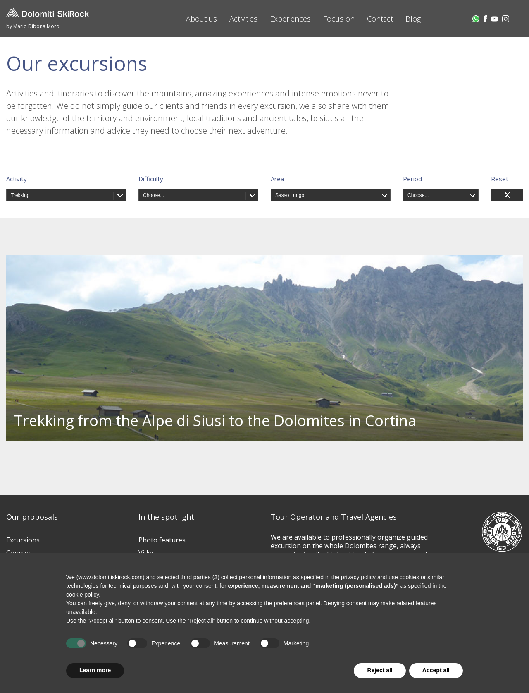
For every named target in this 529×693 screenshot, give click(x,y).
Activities (243, 19)
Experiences (290, 19)
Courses (19, 552)
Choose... (153, 195)
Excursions (23, 539)
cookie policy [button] (82, 594)
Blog (413, 19)
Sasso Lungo (289, 195)
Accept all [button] (436, 670)
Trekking (20, 195)
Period (412, 179)
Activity (16, 179)
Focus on (339, 19)
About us (201, 19)
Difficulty (150, 179)
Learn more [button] (95, 670)
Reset (499, 179)
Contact (380, 19)
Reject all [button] (379, 670)
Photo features (162, 539)
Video (147, 552)
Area (277, 179)
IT (521, 19)
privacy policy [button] (358, 577)
